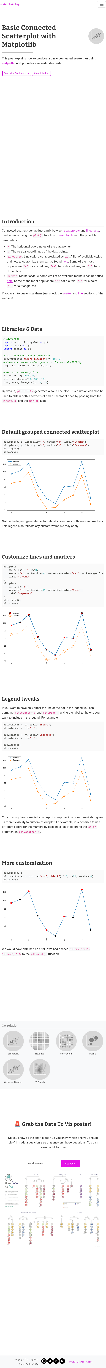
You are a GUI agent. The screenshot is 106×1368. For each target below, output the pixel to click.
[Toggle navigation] (101, 4)
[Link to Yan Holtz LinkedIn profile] (56, 1361)
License (80, 1361)
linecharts (92, 230)
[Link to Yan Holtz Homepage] (62, 1361)
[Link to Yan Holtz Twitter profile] (50, 1361)
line (80, 293)
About (89, 1361)
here (65, 261)
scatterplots (72, 230)
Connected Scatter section (17, 73)
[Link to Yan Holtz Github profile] (44, 1361)
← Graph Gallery (9, 4)
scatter (67, 293)
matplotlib (8, 63)
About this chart (41, 73)
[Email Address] (43, 1163)
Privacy (71, 1361)
